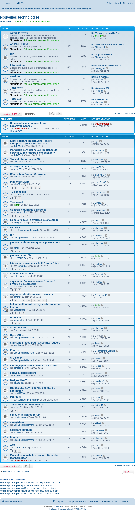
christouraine (20, 417)
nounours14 (19, 212)
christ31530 (100, 182)
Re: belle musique (100, 77)
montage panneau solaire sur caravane (33, 365)
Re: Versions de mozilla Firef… (106, 33)
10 (28, 300)
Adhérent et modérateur (26, 21)
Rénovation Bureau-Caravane (28, 174)
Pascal (98, 366)
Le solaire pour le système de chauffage (34, 219)
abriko (16, 248)
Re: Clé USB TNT (99, 99)
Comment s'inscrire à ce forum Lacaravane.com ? (28, 124)
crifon (97, 445)
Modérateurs (44, 21)
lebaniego (18, 383)
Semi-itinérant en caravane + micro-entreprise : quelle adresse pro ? (31, 142)
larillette (98, 456)
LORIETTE (19, 447)
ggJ (97, 141)
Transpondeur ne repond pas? (28, 404)
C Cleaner (16, 357)
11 (33, 300)
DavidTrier (18, 161)
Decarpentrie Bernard (27, 230)
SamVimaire (101, 175)
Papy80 (98, 264)
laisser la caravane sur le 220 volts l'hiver (35, 263)
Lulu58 (98, 423)
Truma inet (16, 202)
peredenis (18, 368)
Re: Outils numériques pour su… (107, 66)
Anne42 (17, 177)
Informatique (17, 65)
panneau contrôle (20, 255)
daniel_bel (100, 68)
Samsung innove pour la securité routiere (35, 342)
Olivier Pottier (21, 128)
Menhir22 (99, 150)
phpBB (59, 507)
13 (44, 300)
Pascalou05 (22, 194)
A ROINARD (101, 295)
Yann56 (98, 358)
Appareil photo (19, 44)
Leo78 (98, 167)
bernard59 (22, 266)
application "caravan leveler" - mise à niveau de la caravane (32, 282)
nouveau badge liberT (23, 372)
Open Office (17, 335)
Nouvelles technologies (20, 17)
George (17, 222)
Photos (14, 350)
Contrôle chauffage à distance (28, 209)
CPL (12, 235)
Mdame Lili (100, 47)
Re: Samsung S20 (100, 88)
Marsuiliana (100, 57)
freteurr (99, 36)
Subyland (18, 276)
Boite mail (16, 317)
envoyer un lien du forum (25, 414)
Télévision (16, 99)
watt (12, 444)
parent (17, 297)
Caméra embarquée (22, 273)
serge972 (18, 169)
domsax (17, 432)
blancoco (99, 102)
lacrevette (99, 373)
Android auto (18, 327)
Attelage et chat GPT (22, 166)
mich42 (20, 286)
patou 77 (18, 407)
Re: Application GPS (101, 54)
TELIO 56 (21, 258)
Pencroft (99, 79)
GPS (12, 54)
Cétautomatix (20, 310)
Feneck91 (99, 235)
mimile (98, 220)
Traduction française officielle (61, 509)
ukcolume (99, 438)
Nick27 (17, 184)
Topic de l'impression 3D (25, 159)
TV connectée (18, 191)
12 (39, 300)
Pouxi (97, 318)
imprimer (15, 397)
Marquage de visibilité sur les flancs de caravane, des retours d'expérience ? (33, 151)
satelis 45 (18, 345)
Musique (15, 76)
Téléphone (16, 87)
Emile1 (98, 203)
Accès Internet (19, 32)
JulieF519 (18, 146)
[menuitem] (20, 3)
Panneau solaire (19, 181)
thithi (16, 205)
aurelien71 (18, 375)
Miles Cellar (81, 509)
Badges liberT (18, 380)
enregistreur (17, 422)
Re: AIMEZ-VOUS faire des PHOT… (108, 44)
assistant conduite (21, 429)
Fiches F (15, 227)
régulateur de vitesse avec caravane (32, 294)
